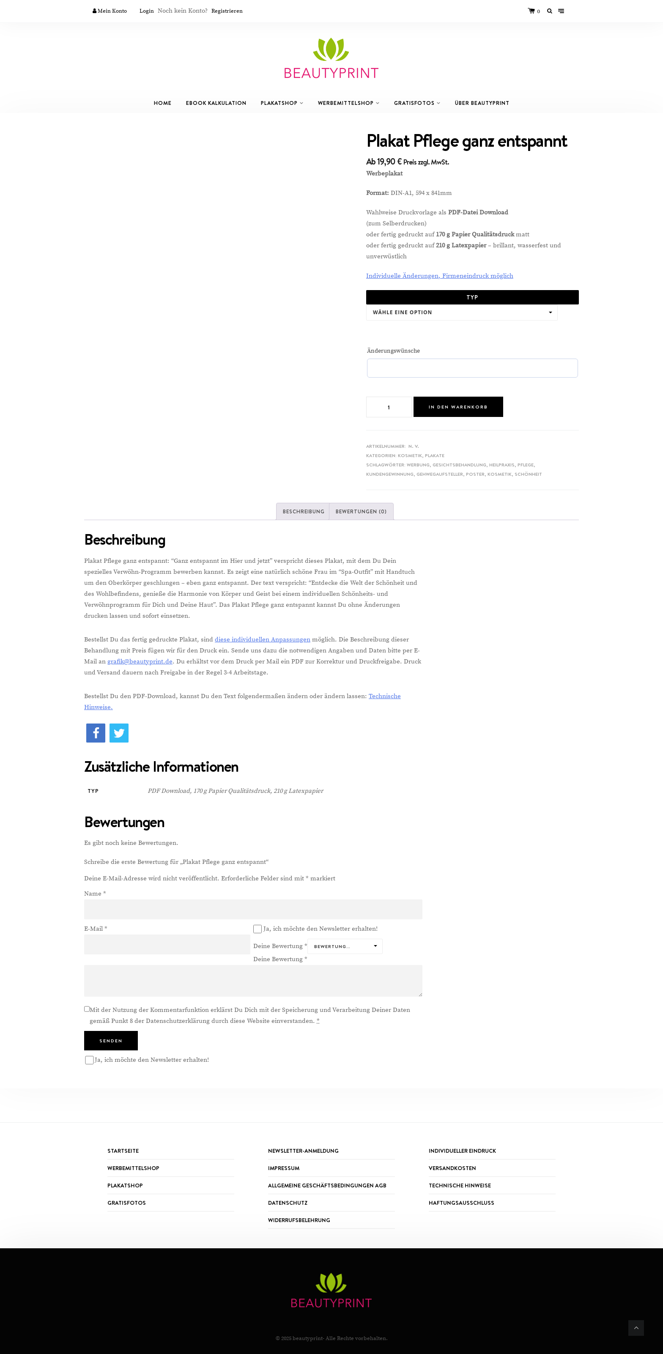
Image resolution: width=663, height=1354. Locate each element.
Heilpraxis (502, 464)
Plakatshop (279, 103)
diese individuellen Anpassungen (262, 640)
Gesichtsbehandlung (459, 464)
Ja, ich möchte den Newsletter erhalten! (315, 929)
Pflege (526, 464)
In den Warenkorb (458, 406)
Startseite (123, 1150)
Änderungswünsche (393, 351)
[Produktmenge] (389, 407)
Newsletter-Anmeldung (303, 1150)
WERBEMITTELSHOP (133, 1168)
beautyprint (308, 1338)
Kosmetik (410, 455)
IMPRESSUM (283, 1168)
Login (147, 11)
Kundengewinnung (390, 474)
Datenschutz (287, 1202)
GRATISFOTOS (414, 103)
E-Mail (95, 929)
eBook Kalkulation (216, 103)
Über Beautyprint (482, 103)
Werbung (418, 464)
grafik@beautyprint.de (140, 662)
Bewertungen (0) (361, 511)
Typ (472, 297)
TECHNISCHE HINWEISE (460, 1185)
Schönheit (528, 474)
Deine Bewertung (280, 946)
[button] (95, 733)
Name (95, 894)
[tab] (304, 511)
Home (163, 103)
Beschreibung (304, 511)
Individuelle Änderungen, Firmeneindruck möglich (439, 276)
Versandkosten (452, 1168)
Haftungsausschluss (461, 1202)
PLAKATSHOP (125, 1185)
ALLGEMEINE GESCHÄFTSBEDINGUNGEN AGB (327, 1185)
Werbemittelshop (346, 103)
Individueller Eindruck (462, 1150)
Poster (475, 474)
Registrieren (227, 11)
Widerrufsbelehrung (299, 1220)
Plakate (434, 455)
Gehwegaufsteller (439, 474)
